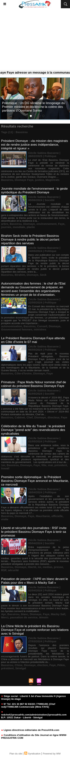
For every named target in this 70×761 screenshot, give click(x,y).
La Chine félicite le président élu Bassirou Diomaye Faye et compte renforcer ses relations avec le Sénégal (35, 629)
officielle (57, 516)
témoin (43, 617)
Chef (30, 417)
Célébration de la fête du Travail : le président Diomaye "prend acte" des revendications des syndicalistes (33, 429)
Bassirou (7, 179)
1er (3, 465)
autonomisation (11, 326)
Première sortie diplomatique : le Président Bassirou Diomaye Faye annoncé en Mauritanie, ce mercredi (35, 480)
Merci (4, 617)
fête (43, 465)
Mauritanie (43, 516)
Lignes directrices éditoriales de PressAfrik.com (30, 730)
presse (58, 567)
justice (39, 179)
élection (42, 665)
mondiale (19, 227)
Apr (3, 614)
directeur (53, 417)
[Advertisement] (35, 40)
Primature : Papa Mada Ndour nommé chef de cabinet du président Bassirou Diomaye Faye (33, 384)
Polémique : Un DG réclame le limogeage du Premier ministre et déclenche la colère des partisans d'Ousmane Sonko (33, 106)
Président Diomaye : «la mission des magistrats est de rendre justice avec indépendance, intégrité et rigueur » (34, 144)
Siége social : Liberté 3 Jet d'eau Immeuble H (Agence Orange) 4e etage (33, 697)
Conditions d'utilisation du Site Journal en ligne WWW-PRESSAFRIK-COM (34, 736)
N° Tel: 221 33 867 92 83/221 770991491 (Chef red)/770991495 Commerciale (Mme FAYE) (28, 705)
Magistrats (53, 179)
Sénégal (20, 668)
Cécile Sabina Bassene (43, 152)
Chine (19, 665)
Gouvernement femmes (16, 329)
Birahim (20, 274)
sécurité (13, 570)
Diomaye (29, 223)
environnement (46, 223)
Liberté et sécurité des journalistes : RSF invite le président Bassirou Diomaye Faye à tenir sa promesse (34, 531)
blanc (24, 614)
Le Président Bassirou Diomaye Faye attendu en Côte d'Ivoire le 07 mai (33, 340)
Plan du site (16, 753)
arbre (4, 223)
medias (47, 567)
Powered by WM (51, 753)
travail (5, 468)
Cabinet (20, 417)
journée (6, 227)
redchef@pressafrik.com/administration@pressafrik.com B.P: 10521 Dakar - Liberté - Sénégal (33, 715)
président (60, 465)
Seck (43, 274)
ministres (40, 329)
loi (39, 567)
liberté (32, 567)
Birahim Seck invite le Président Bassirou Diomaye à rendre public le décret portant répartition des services (30, 239)
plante (31, 227)
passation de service (24, 617)
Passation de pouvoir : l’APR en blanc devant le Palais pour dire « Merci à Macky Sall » (34, 580)
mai (50, 465)
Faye (61, 223)
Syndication (34, 753)
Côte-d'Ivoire (23, 373)
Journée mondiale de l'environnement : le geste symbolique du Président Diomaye (34, 190)
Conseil (42, 326)
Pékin (61, 665)
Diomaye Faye (24, 179)
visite (4, 519)
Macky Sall (58, 614)
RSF (3, 570)
